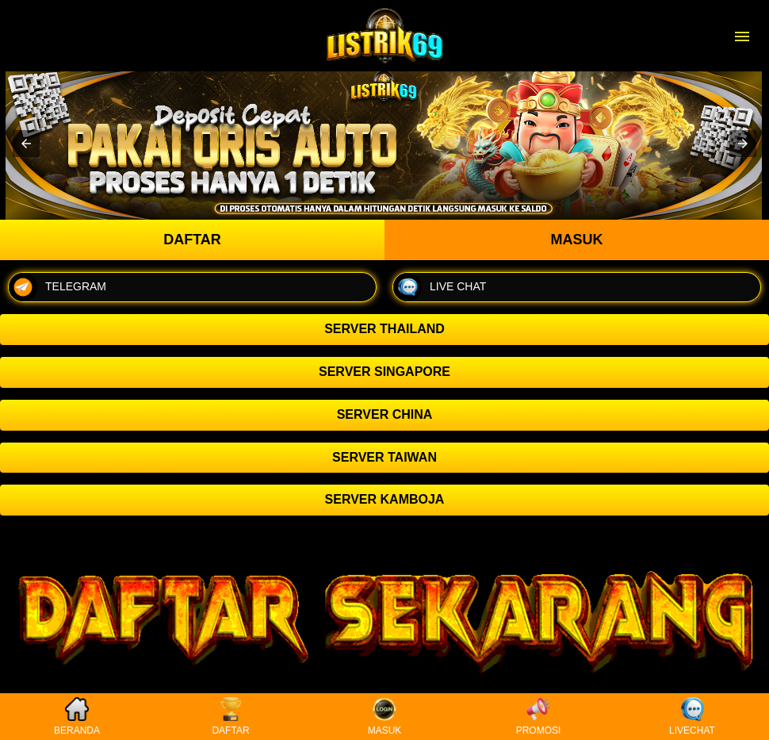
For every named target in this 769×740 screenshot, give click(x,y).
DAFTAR (230, 716)
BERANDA (77, 716)
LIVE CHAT (439, 287)
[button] (26, 143)
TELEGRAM (57, 287)
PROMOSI (538, 716)
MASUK (385, 716)
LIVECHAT (692, 716)
